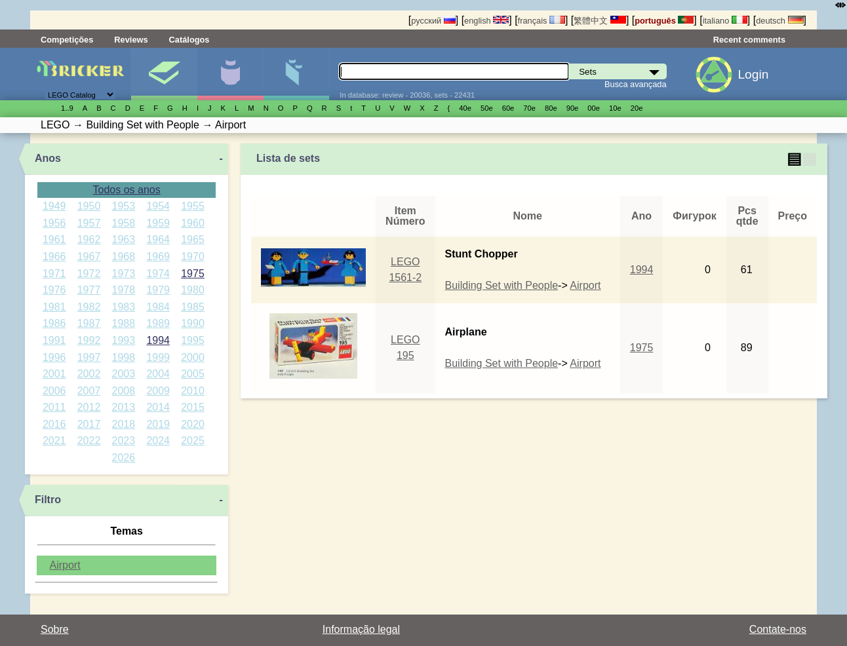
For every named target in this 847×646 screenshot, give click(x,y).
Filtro (48, 499)
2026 (124, 457)
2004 (158, 373)
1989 (158, 323)
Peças (296, 74)
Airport (64, 565)
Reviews (131, 40)
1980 (193, 289)
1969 (158, 256)
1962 (89, 239)
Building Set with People (502, 285)
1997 (89, 357)
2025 (193, 440)
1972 (89, 273)
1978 (124, 289)
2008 (124, 390)
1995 (193, 340)
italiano (725, 21)
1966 (54, 256)
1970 (193, 256)
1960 (193, 223)
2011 (54, 407)
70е (529, 108)
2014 (158, 407)
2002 (89, 373)
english (486, 21)
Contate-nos (777, 629)
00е (593, 108)
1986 (54, 323)
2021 (54, 440)
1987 (89, 323)
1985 (193, 307)
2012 (89, 407)
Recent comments (749, 40)
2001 (54, 373)
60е (508, 108)
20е (637, 108)
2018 (124, 424)
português (664, 21)
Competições (67, 40)
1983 (124, 307)
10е (615, 108)
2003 (124, 373)
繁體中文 (600, 21)
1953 (124, 206)
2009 (158, 390)
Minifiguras (230, 74)
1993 (124, 340)
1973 (124, 273)
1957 (89, 223)
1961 (54, 239)
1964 (158, 239)
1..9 (67, 108)
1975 (193, 273)
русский (433, 21)
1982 (89, 307)
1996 (54, 357)
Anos (48, 158)
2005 (193, 373)
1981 (54, 307)
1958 (124, 223)
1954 (158, 206)
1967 (89, 256)
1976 (54, 289)
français (541, 21)
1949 (54, 206)
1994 (158, 340)
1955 (193, 206)
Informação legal (361, 629)
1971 (54, 273)
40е (465, 108)
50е (487, 108)
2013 (124, 407)
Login (753, 74)
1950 (89, 206)
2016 (54, 424)
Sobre (55, 629)
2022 (89, 440)
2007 (89, 390)
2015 (193, 407)
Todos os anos (127, 189)
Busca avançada (635, 84)
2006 (54, 390)
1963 (124, 239)
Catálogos (189, 40)
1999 (158, 357)
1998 (124, 357)
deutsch (779, 21)
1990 (193, 323)
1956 (54, 223)
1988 (124, 323)
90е (572, 108)
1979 (158, 289)
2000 (193, 357)
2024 (158, 440)
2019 (158, 424)
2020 (193, 424)
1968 (124, 256)
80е (551, 108)
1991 (54, 340)
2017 (89, 424)
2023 (124, 440)
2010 (193, 390)
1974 (158, 273)
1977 (89, 289)
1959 (158, 223)
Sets (164, 74)
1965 (193, 239)
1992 (89, 340)
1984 (158, 307)
